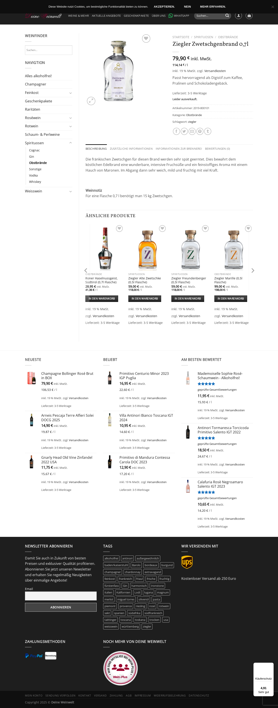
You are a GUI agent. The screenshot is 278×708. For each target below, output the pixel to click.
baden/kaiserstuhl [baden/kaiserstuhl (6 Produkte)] (116, 565)
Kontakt (84, 695)
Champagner (35, 84)
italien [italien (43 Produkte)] (108, 592)
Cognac (34, 150)
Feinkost (32, 92)
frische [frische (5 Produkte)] (151, 579)
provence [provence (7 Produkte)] (126, 606)
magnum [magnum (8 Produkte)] (163, 592)
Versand (100, 695)
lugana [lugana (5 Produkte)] (148, 592)
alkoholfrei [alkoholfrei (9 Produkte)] (111, 558)
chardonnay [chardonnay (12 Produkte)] (133, 572)
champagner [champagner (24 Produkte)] (112, 572)
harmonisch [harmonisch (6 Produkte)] (139, 586)
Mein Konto (33, 695)
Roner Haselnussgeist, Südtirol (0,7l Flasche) (101, 280)
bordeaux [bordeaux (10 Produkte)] (151, 565)
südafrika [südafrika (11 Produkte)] (134, 613)
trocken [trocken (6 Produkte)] (154, 620)
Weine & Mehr (78, 16)
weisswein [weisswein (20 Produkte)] (110, 626)
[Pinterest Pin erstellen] (200, 131)
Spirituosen (34, 143)
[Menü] (271, 665)
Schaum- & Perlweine (42, 134)
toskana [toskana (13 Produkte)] (140, 620)
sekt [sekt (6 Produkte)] (107, 613)
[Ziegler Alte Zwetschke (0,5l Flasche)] (147, 247)
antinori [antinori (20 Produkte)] (127, 558)
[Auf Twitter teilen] (184, 131)
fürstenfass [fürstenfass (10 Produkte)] (111, 586)
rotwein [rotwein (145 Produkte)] (164, 606)
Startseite (180, 37)
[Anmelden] (238, 15)
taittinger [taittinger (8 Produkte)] (110, 620)
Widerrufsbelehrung (170, 695)
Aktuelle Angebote (106, 16)
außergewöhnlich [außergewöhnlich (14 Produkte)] (148, 558)
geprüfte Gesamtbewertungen (217, 390)
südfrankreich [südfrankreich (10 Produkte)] (153, 613)
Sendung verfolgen (60, 695)
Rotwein (31, 126)
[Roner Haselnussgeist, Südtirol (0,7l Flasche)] (104, 247)
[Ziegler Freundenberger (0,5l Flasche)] (190, 247)
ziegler (192, 122)
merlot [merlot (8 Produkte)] (108, 599)
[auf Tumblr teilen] (207, 131)
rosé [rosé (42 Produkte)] (152, 606)
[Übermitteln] (227, 16)
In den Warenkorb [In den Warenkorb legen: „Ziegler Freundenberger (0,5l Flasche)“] (188, 298)
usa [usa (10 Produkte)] (166, 620)
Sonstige (35, 169)
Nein (187, 6)
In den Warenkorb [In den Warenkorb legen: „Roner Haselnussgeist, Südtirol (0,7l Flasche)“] (102, 298)
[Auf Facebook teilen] (176, 131)
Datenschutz (199, 695)
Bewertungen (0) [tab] (217, 149)
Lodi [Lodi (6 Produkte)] (137, 592)
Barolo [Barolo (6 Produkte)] (136, 565)
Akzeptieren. (164, 6)
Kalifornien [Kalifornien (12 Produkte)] (123, 592)
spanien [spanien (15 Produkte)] (119, 613)
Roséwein (33, 117)
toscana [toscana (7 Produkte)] (126, 620)
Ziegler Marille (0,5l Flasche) (228, 280)
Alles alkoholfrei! (38, 76)
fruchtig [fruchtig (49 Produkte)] (164, 579)
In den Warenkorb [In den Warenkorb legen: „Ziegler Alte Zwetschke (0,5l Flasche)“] (145, 298)
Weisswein (33, 191)
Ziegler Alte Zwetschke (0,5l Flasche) (144, 280)
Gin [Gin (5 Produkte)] (125, 586)
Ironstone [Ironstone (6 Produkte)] (157, 586)
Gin (31, 156)
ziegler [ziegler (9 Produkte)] (147, 626)
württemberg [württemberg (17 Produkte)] (130, 626)
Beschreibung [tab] (96, 149)
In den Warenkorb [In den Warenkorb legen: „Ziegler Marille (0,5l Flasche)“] (231, 298)
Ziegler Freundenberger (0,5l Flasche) (188, 280)
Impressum (143, 695)
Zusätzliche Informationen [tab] (131, 149)
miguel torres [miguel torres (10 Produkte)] (125, 599)
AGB (129, 695)
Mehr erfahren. (213, 6)
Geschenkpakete (136, 16)
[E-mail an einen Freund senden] (192, 131)
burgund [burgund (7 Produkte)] (167, 565)
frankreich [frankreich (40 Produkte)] (125, 579)
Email (29, 589)
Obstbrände (38, 163)
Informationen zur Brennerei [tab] (179, 149)
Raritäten (32, 109)
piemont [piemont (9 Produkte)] (110, 606)
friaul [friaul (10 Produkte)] (139, 579)
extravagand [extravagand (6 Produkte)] (153, 572)
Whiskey (35, 182)
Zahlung (116, 695)
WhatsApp (179, 15)
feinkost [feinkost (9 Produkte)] (109, 579)
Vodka (33, 175)
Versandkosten (215, 71)
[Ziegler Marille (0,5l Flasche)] (233, 247)
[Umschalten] (70, 92)
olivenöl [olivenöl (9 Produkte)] (144, 599)
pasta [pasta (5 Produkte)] (156, 599)
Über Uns (158, 16)
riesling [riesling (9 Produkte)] (140, 606)
